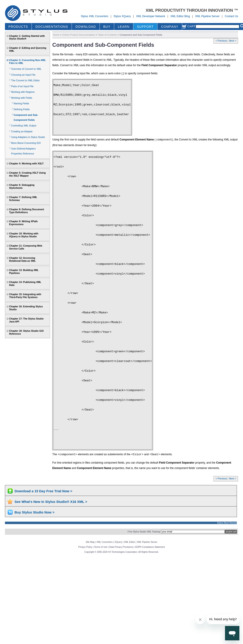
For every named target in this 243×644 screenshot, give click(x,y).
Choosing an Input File (23, 74)
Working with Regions (23, 92)
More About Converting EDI (26, 143)
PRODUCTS (18, 26)
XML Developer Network (150, 16)
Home (56, 34)
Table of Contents (107, 34)
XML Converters (104, 542)
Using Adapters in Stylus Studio (28, 137)
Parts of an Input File (22, 86)
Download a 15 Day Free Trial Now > (43, 491)
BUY (107, 26)
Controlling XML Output (23, 125)
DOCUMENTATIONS (51, 26)
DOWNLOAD (85, 26)
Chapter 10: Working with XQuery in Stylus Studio (23, 235)
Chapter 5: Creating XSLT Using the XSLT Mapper (27, 174)
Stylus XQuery (122, 16)
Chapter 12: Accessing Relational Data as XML (22, 259)
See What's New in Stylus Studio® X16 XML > (51, 502)
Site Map (90, 542)
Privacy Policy (85, 547)
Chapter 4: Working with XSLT (26, 163)
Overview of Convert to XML (26, 69)
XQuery (118, 542)
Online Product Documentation (78, 34)
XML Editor (129, 542)
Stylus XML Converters (94, 16)
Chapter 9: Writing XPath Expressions (23, 223)
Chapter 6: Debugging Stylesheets (21, 186)
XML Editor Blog (180, 16)
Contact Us (231, 16)
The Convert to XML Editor (25, 80)
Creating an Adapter (22, 131)
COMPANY (169, 26)
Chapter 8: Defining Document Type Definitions (26, 211)
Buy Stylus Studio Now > (35, 512)
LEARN (123, 26)
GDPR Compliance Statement (150, 547)
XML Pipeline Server (207, 16)
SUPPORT (145, 26)
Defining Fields (22, 109)
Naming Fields (21, 103)
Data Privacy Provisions (121, 547)
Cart (188, 26)
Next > (232, 40)
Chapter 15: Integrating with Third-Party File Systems (25, 296)
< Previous (222, 40)
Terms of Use (100, 547)
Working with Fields (21, 97)
